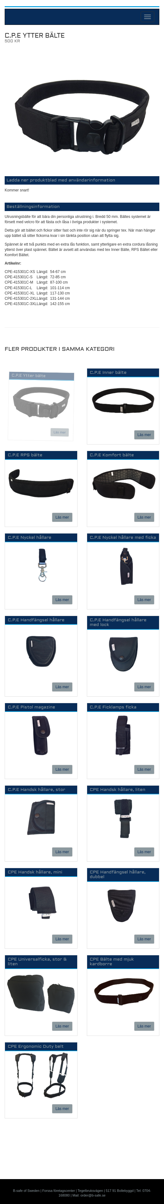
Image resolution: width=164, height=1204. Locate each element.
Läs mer (60, 432)
